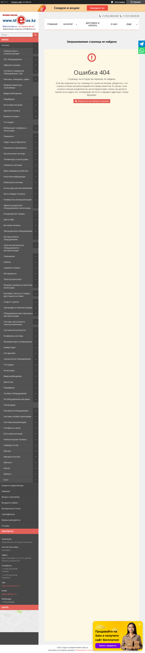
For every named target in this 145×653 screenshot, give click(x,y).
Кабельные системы (13, 182)
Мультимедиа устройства (16, 170)
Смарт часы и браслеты (15, 142)
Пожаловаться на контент (86, 650)
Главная (52, 24)
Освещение (9, 256)
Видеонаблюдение (13, 93)
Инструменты (10, 273)
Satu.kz (85, 648)
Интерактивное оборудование (11, 238)
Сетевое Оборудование (15, 393)
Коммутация (9, 347)
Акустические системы (14, 153)
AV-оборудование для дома (17, 399)
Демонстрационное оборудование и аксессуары (17, 206)
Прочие (7, 451)
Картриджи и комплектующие (18, 307)
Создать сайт (16, 2)
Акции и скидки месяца (12, 485)
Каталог (5, 45)
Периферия (9, 99)
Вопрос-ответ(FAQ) (10, 497)
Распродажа (9, 405)
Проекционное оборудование (18, 231)
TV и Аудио (9, 122)
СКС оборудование (13, 59)
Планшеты (9, 136)
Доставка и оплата (92, 24)
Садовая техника (12, 267)
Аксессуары (9, 370)
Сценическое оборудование (17, 359)
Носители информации (14, 176)
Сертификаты (8, 514)
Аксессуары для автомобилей (18, 188)
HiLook (7, 468)
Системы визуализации (15, 422)
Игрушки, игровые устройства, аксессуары (18, 286)
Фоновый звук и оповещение (18, 341)
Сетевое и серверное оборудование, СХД (14, 72)
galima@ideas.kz (9, 594)
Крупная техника (12, 110)
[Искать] (35, 35)
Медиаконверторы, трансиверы (13, 86)
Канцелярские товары (14, 213)
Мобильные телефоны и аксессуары (15, 129)
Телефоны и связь (12, 428)
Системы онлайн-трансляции (17, 416)
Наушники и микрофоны (15, 147)
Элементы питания (13, 165)
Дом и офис (9, 219)
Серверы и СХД (11, 445)
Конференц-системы (13, 336)
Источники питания (13, 105)
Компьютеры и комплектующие (11, 52)
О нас (114, 24)
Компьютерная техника (15, 439)
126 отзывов (120, 2)
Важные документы (11, 520)
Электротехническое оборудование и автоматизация (14, 248)
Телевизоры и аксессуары (16, 159)
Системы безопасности (15, 330)
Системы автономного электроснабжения (14, 323)
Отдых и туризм (11, 301)
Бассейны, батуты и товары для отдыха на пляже (17, 294)
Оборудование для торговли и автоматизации (18, 314)
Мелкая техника (11, 116)
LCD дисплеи (9, 353)
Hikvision (8, 462)
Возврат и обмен (10, 502)
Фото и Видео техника (14, 193)
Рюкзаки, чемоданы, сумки (16, 79)
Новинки (6, 491)
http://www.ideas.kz (11, 585)
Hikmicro (7, 474)
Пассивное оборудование (16, 410)
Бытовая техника (12, 225)
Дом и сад (8, 382)
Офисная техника (12, 65)
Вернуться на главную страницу (93, 101)
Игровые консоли (12, 456)
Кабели (7, 262)
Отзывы (5, 525)
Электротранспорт (13, 279)
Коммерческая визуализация (18, 199)
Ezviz (6, 479)
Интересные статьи (11, 508)
